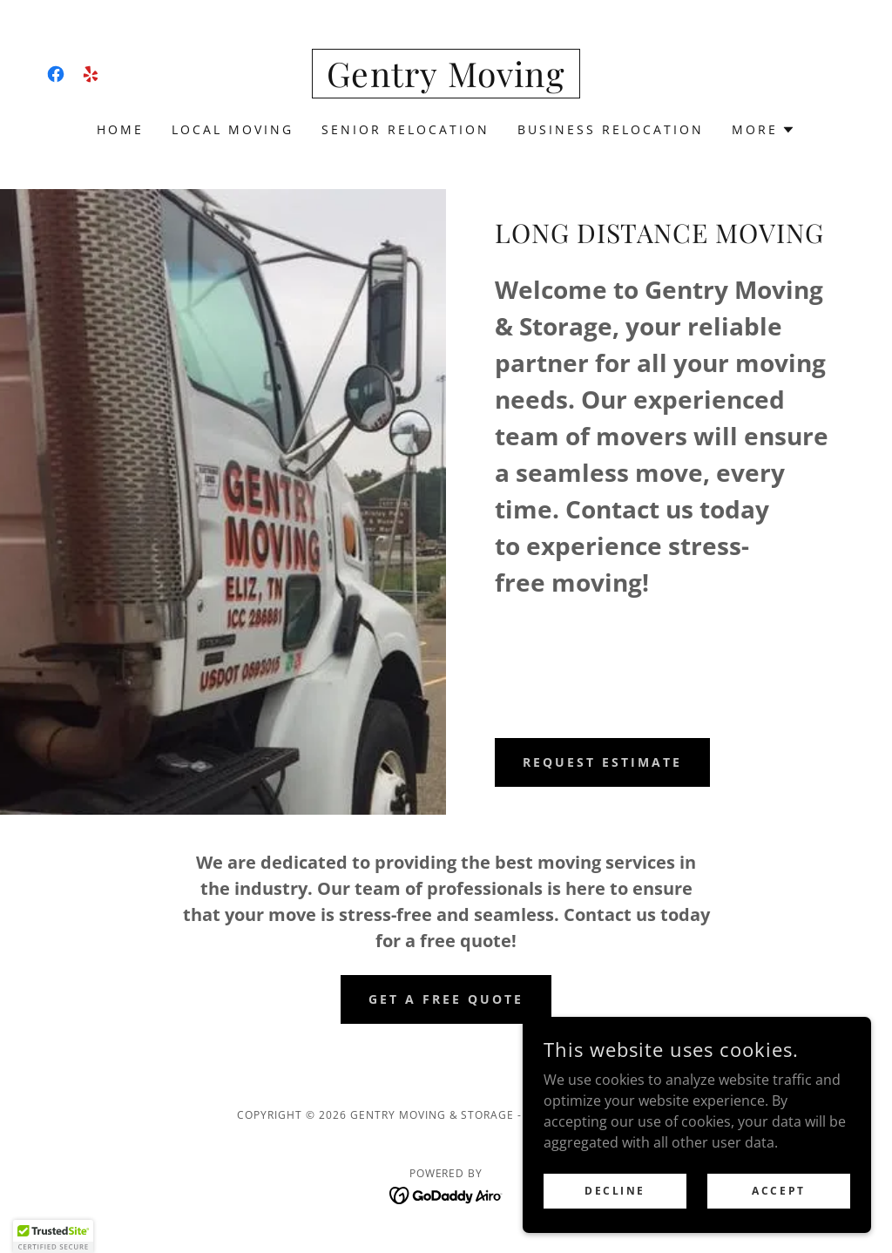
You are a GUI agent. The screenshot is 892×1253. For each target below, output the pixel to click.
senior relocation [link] (405, 129)
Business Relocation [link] (610, 129)
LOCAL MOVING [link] (233, 129)
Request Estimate (602, 762)
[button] (763, 129)
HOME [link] (120, 129)
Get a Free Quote (446, 999)
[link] (55, 74)
